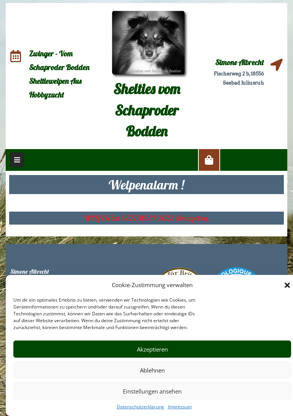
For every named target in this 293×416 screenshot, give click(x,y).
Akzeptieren (152, 349)
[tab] (17, 159)
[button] (287, 285)
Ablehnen (152, 370)
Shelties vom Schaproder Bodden (146, 110)
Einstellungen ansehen (152, 391)
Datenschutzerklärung (140, 406)
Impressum (180, 406)
